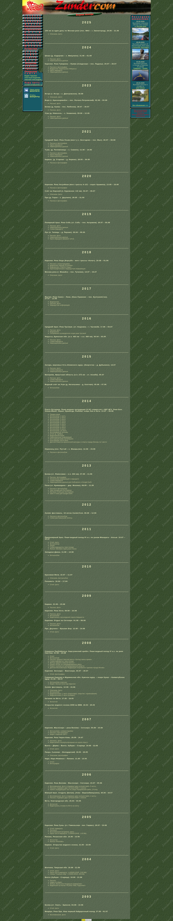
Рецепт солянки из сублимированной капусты (67, 666)
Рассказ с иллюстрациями (60, 264)
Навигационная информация (61, 437)
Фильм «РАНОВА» (57, 841)
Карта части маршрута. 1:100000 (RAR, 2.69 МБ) (68, 872)
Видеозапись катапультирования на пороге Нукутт (69, 742)
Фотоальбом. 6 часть (58, 424)
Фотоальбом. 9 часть (58, 429)
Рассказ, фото (55, 59)
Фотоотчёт (54, 702)
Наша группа (35, 90)
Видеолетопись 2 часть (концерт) (62, 695)
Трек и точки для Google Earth (61, 493)
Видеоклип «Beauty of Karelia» (61, 265)
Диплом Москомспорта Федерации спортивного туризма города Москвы (77, 668)
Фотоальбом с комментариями (61, 731)
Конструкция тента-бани (59, 440)
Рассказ (53, 880)
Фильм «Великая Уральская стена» (63, 549)
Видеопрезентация (57, 435)
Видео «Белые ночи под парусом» (63, 684)
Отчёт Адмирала (56, 828)
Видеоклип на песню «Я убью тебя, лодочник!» (68, 885)
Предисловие (55, 414)
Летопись (53, 830)
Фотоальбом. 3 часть (58, 419)
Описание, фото (56, 34)
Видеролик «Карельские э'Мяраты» (63, 69)
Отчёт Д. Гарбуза (56, 434)
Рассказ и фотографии (58, 67)
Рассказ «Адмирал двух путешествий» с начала (68, 788)
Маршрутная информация (60, 305)
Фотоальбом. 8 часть (58, 427)
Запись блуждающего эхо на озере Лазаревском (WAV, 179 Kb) (74, 789)
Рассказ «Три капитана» (59, 733)
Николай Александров (33, 79)
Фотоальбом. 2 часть (58, 418)
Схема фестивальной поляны (61, 518)
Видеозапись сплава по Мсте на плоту (64, 806)
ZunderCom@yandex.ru (33, 85)
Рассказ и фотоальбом (58, 452)
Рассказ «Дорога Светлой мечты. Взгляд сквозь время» (71, 659)
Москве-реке (141, 26)
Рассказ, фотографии (58, 477)
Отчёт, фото (54, 542)
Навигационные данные (59, 61)
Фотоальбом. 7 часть (58, 426)
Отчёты (35, 96)
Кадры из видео (56, 882)
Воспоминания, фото (58, 915)
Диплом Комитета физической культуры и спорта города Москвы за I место (78, 442)
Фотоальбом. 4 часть (58, 421)
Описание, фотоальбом (59, 578)
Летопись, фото (56, 741)
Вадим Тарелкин (31, 76)
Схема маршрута (56, 229)
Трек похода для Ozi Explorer (61, 490)
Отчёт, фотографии (57, 674)
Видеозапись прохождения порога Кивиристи (67, 617)
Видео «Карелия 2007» (58, 734)
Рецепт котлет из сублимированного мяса (66, 664)
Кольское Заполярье (141, 47)
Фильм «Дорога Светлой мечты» (62, 663)
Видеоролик (54, 302)
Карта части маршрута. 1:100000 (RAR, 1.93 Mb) (68, 833)
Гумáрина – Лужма (140, 68)
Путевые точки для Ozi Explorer (62, 492)
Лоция (52, 545)
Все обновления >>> (140, 105)
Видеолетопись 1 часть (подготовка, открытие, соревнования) (73, 694)
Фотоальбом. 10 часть (58, 431)
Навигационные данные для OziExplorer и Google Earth (71, 482)
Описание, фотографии (59, 755)
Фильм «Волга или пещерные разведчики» (66, 884)
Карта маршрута (56, 70)
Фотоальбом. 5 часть (58, 422)
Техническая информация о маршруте (64, 479)
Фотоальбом (54, 388)
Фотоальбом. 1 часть (58, 416)
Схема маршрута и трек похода (62, 547)
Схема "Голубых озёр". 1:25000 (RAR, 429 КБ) (67, 874)
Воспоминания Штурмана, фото (62, 832)
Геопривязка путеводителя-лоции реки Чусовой (68, 333)
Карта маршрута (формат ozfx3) (62, 239)
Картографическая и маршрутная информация (67, 269)
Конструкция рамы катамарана (61, 439)
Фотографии (54, 763)
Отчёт (52, 656)
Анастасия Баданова (32, 78)
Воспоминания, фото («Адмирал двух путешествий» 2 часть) (73, 796)
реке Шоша (140, 88)
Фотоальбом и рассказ (58, 682)
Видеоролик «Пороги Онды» (61, 267)
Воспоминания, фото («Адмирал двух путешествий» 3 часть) (73, 786)
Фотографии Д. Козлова (59, 432)
